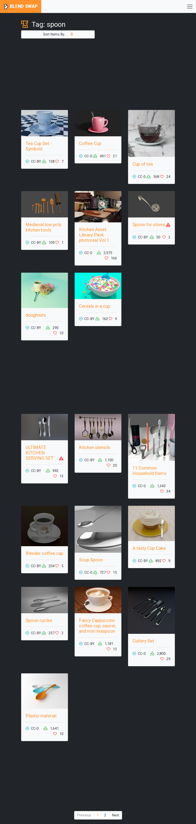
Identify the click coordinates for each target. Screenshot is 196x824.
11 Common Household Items (149, 470)
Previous (84, 815)
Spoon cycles (39, 620)
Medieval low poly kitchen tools (43, 227)
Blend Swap (21, 6)
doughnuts (36, 315)
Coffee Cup (90, 143)
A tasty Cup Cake (149, 548)
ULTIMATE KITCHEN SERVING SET (39, 453)
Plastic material (41, 716)
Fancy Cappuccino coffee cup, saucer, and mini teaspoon (97, 626)
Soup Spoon (91, 560)
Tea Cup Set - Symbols (39, 146)
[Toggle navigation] (190, 6)
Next (115, 815)
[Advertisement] (98, 74)
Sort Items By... (58, 34)
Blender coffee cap (44, 553)
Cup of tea (143, 164)
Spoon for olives (149, 224)
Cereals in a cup (94, 306)
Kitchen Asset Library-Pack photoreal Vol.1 (94, 235)
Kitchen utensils (94, 447)
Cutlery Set (143, 641)
